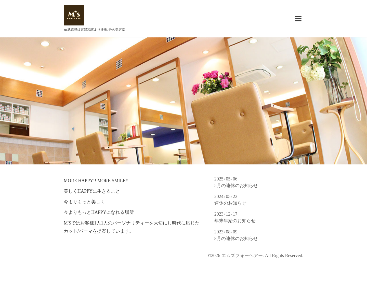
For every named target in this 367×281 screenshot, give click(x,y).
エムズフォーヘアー (242, 255)
